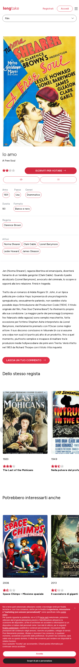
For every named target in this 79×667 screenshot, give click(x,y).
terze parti (44, 617)
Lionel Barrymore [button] (49, 244)
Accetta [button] (39, 654)
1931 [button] (6, 194)
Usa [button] (18, 194)
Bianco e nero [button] (22, 208)
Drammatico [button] (33, 194)
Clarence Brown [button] (12, 225)
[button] (51, 170)
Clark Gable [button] (30, 244)
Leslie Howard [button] (11, 251)
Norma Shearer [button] (12, 244)
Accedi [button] (65, 8)
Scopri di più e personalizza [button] (39, 661)
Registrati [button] (48, 8)
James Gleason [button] (31, 251)
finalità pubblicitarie (11, 628)
